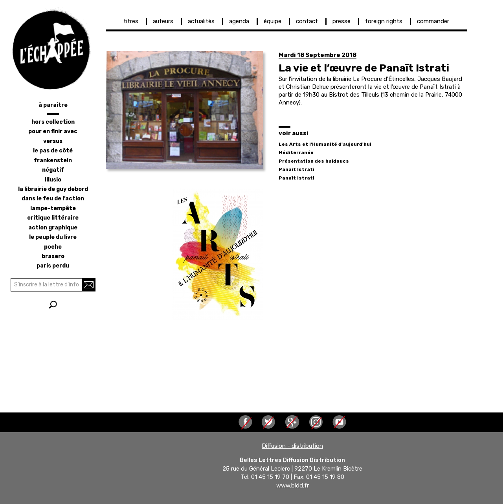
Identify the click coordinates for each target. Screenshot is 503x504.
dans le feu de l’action (53, 198)
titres (130, 21)
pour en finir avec (52, 131)
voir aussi (293, 133)
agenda (239, 21)
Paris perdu (53, 265)
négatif (53, 170)
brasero (53, 256)
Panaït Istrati (296, 169)
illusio (53, 179)
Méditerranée (296, 152)
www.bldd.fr (292, 485)
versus (52, 141)
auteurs (163, 21)
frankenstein (53, 160)
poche (53, 247)
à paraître (53, 105)
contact (307, 21)
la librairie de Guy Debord (53, 189)
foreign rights (383, 21)
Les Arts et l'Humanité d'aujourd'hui (325, 144)
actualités (201, 21)
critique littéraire (53, 217)
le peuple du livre (53, 237)
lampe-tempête (53, 208)
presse (341, 21)
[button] (184, 110)
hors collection (53, 122)
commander (433, 21)
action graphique (52, 227)
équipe (272, 21)
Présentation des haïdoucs (314, 161)
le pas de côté (53, 150)
